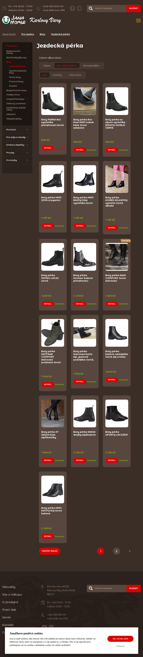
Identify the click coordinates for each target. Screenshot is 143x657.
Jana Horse (9, 34)
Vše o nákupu (12, 591)
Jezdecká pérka (60, 34)
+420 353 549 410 (53, 6)
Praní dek (9, 606)
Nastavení (120, 646)
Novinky (57, 75)
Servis (6, 614)
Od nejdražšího (91, 65)
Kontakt (8, 621)
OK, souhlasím (120, 639)
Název (47, 65)
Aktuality (9, 583)
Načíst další (49, 547)
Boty (42, 34)
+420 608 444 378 (54, 10)
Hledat (133, 8)
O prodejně (10, 598)
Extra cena (75, 75)
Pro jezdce (27, 34)
